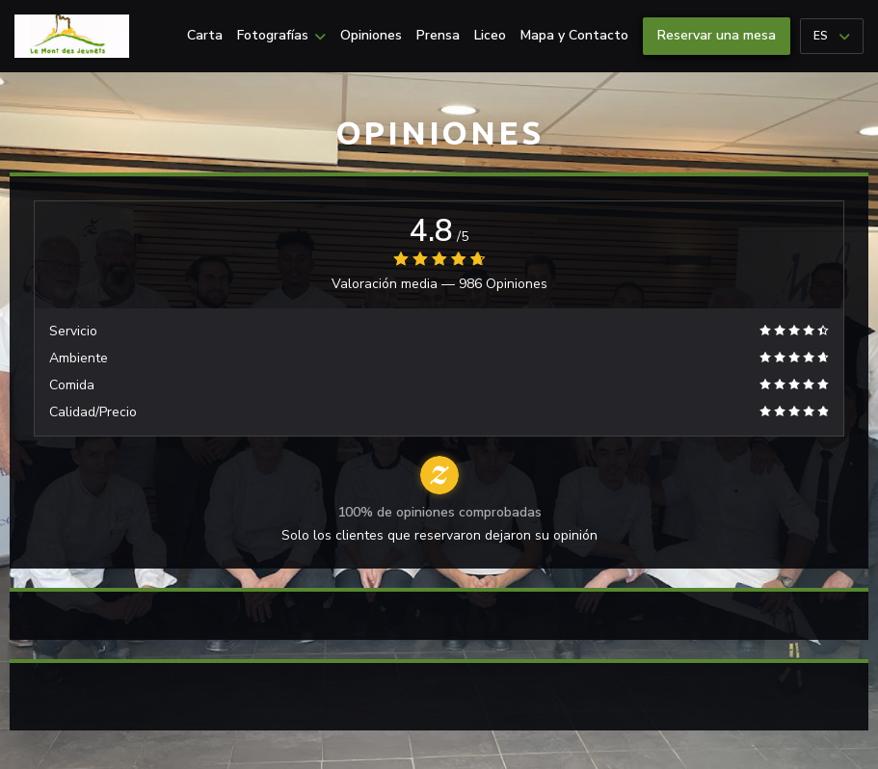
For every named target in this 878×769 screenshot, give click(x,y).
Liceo (490, 35)
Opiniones (371, 35)
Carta (205, 35)
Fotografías (281, 35)
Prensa (438, 35)
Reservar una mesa (716, 35)
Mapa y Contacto (574, 35)
